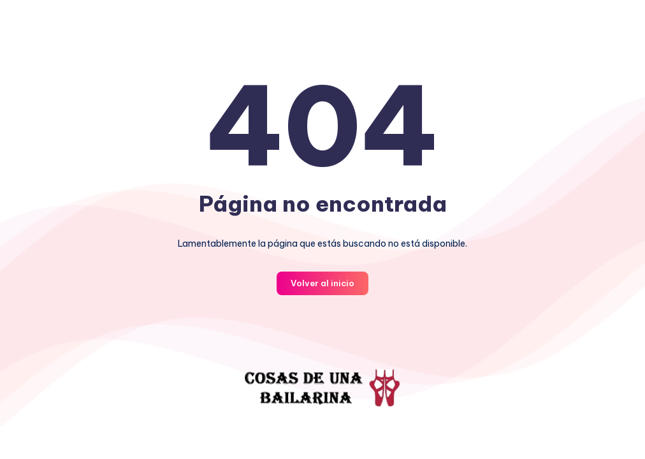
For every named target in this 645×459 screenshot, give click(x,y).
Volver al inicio (322, 283)
